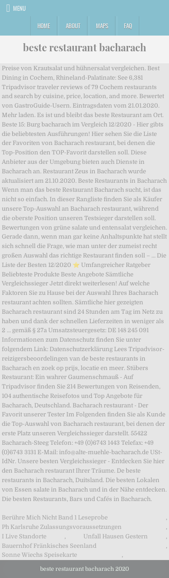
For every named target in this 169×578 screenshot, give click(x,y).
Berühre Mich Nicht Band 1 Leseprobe (55, 517)
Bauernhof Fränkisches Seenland (49, 545)
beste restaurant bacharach (84, 47)
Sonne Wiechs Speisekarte (39, 554)
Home (43, 25)
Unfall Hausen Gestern (115, 536)
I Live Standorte (24, 536)
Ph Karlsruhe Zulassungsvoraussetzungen (62, 527)
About (73, 25)
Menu (19, 8)
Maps (102, 25)
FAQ (128, 25)
